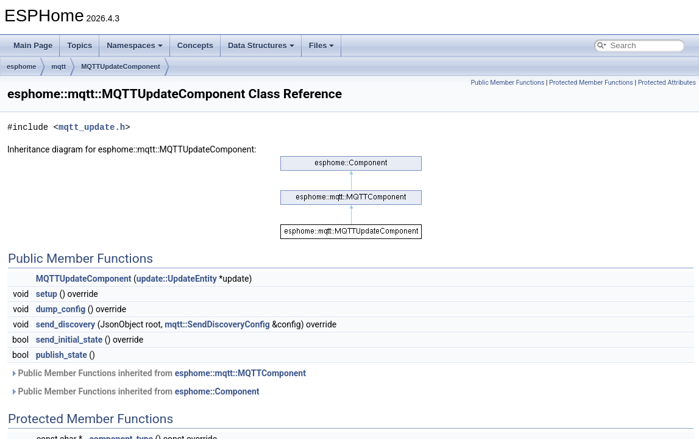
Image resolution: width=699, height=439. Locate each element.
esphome (21, 66)
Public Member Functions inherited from (158, 373)
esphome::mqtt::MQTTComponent (240, 373)
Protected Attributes (667, 83)
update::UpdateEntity (177, 279)
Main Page (32, 45)
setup (46, 294)
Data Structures (261, 45)
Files (322, 45)
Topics (79, 45)
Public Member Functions (507, 83)
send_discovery (65, 324)
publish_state (61, 355)
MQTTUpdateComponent (120, 66)
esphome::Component (217, 391)
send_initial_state (69, 339)
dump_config (61, 309)
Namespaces (135, 45)
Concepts (195, 45)
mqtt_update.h (92, 127)
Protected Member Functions (591, 83)
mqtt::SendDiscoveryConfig (217, 324)
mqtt (58, 66)
